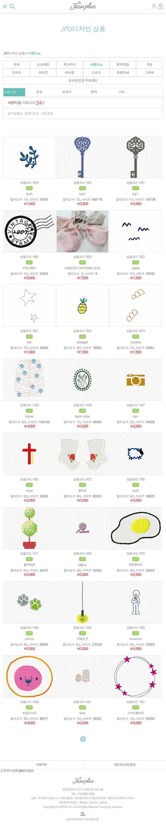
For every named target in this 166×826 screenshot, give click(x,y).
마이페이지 (154, 6)
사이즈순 (47, 113)
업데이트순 (32, 113)
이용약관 (41, 765)
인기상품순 (15, 113)
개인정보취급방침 (125, 765)
